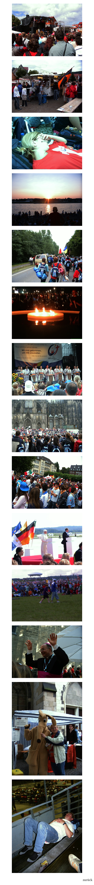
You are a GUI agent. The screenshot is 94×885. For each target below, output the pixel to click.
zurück (87, 880)
